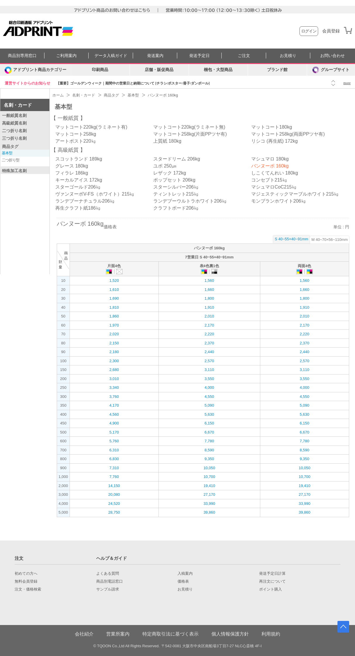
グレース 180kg (71, 165)
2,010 (209, 316)
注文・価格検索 (28, 589)
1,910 (209, 307)
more (347, 83)
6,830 (114, 459)
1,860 (114, 316)
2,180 (114, 352)
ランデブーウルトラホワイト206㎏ (190, 200)
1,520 (114, 280)
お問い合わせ (332, 55)
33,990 (209, 503)
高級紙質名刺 (14, 123)
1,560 (209, 280)
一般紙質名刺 (14, 115)
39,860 (209, 512)
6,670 (209, 432)
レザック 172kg (169, 172)
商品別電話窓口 (109, 581)
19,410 (209, 486)
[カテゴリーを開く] (35, 70)
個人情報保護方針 (230, 633)
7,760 (114, 476)
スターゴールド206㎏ (78, 186)
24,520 (114, 503)
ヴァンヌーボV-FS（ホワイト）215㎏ (94, 193)
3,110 (209, 369)
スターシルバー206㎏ (176, 186)
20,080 (114, 494)
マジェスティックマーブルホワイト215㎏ (295, 193)
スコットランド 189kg (78, 158)
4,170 (114, 405)
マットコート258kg (75, 134)
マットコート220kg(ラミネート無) (189, 127)
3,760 (114, 396)
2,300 (114, 361)
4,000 (209, 387)
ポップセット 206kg (174, 179)
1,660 (209, 289)
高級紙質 (68, 150)
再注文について (272, 581)
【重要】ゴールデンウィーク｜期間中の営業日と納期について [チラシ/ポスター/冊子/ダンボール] (133, 83)
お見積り (288, 55)
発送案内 (155, 55)
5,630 (209, 414)
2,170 (209, 325)
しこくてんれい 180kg (274, 172)
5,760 (114, 441)
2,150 (114, 343)
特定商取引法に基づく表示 (170, 633)
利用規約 (270, 633)
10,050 (209, 468)
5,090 (209, 405)
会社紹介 (84, 633)
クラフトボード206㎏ (176, 208)
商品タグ (10, 146)
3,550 (209, 379)
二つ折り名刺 (14, 130)
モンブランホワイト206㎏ (278, 200)
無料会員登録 (26, 581)
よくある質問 (107, 574)
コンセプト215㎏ (269, 179)
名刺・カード (18, 105)
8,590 (209, 450)
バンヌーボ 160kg (270, 165)
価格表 (183, 581)
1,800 (209, 298)
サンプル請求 (107, 589)
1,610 (114, 289)
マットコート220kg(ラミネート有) (91, 127)
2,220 (209, 334)
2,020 (114, 334)
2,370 (209, 343)
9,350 (209, 459)
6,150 (209, 423)
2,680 (114, 369)
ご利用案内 (66, 55)
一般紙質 (68, 118)
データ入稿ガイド (110, 55)
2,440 (209, 352)
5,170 (114, 432)
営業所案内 (118, 633)
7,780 (209, 441)
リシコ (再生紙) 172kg (274, 141)
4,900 (114, 423)
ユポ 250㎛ (164, 165)
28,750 (114, 512)
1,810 (114, 307)
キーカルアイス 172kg (78, 179)
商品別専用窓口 (22, 55)
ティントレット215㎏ (176, 193)
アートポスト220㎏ (75, 141)
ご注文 (244, 55)
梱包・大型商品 (218, 70)
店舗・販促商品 (159, 70)
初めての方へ (26, 574)
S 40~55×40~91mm (291, 239)
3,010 (114, 379)
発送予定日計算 (272, 574)
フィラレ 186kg (71, 172)
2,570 (209, 361)
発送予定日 (199, 55)
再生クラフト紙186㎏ (78, 208)
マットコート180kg (271, 127)
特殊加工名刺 (14, 170)
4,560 (114, 414)
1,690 (114, 298)
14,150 (114, 486)
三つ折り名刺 (14, 138)
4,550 (209, 396)
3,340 (114, 387)
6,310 (114, 450)
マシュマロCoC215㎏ (274, 186)
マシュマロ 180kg (270, 158)
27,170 (209, 494)
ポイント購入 (270, 589)
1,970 (114, 325)
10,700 (209, 476)
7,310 (114, 468)
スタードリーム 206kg (176, 158)
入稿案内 (185, 574)
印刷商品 (100, 70)
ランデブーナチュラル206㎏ (85, 200)
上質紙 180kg (167, 141)
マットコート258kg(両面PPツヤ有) (288, 134)
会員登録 (331, 31)
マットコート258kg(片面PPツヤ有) (190, 134)
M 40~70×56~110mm (329, 239)
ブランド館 (277, 70)
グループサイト (330, 69)
